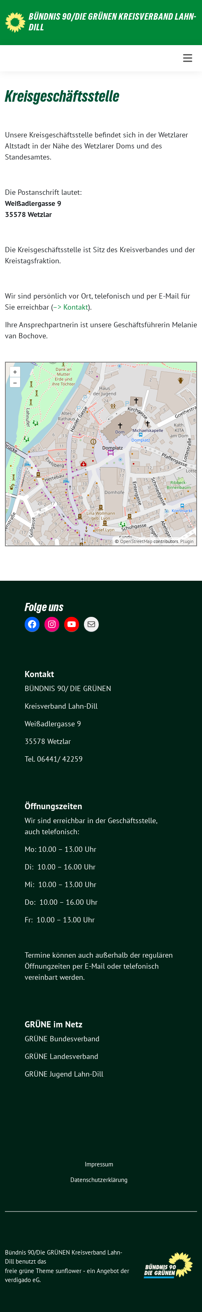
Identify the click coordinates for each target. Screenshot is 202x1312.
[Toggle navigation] (187, 58)
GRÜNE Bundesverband (62, 1038)
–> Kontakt (70, 307)
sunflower (68, 1271)
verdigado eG (22, 1280)
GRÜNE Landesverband (61, 1056)
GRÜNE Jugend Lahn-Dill (64, 1074)
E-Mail (95, 966)
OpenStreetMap (136, 541)
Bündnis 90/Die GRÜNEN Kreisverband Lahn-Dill (113, 21)
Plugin (186, 541)
